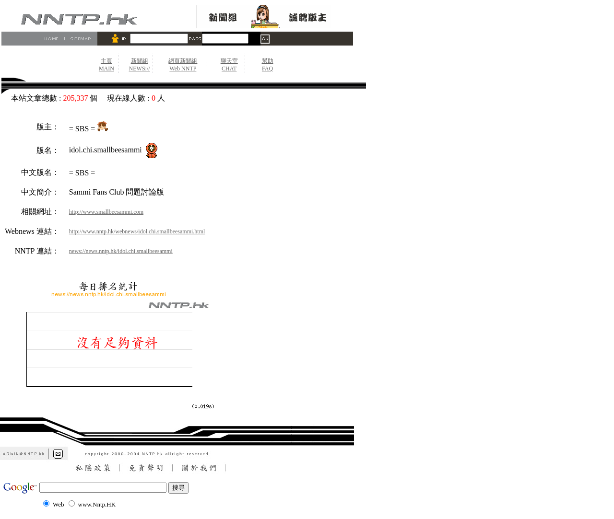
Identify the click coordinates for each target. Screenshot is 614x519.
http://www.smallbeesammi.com (106, 211)
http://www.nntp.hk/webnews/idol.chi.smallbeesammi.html (137, 231)
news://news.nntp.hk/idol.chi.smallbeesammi (121, 251)
